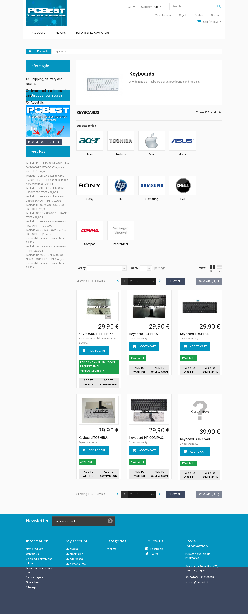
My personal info (76, 563)
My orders (72, 548)
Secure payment (42, 108)
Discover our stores (46, 130)
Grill (212, 268)
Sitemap (31, 587)
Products (38, 32)
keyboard (49, 204)
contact (199, 15)
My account (77, 540)
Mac (152, 154)
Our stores (38, 115)
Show (134, 268)
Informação (39, 65)
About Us (37, 101)
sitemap (216, 15)
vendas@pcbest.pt (196, 582)
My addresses (74, 558)
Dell (182, 199)
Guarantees (33, 582)
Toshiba (121, 154)
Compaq (89, 244)
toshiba (33, 204)
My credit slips (74, 553)
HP (121, 199)
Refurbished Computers (93, 32)
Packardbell (120, 244)
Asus (182, 154)
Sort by (81, 268)
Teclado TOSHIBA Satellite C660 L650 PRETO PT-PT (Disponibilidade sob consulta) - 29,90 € (47, 248)
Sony (89, 199)
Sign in (183, 15)
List (219, 268)
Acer (90, 154)
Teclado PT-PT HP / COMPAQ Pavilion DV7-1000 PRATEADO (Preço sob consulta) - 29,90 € (48, 235)
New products (34, 548)
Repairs (61, 32)
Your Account (163, 15)
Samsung (151, 199)
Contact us (32, 553)
